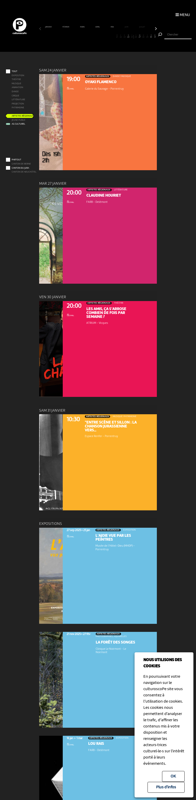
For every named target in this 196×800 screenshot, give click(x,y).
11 (79, 36)
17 (102, 36)
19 (109, 36)
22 (121, 36)
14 (90, 36)
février (65, 27)
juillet (142, 27)
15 (94, 36)
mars (82, 27)
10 (75, 36)
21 (117, 36)
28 (143, 36)
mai (112, 27)
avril (97, 27)
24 (128, 36)
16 (98, 36)
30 (151, 36)
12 (83, 36)
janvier (48, 27)
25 (132, 36)
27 (140, 36)
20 (113, 36)
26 (136, 36)
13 (86, 36)
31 (155, 36)
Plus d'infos (166, 787)
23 (124, 36)
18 (105, 36)
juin (127, 27)
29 (147, 36)
